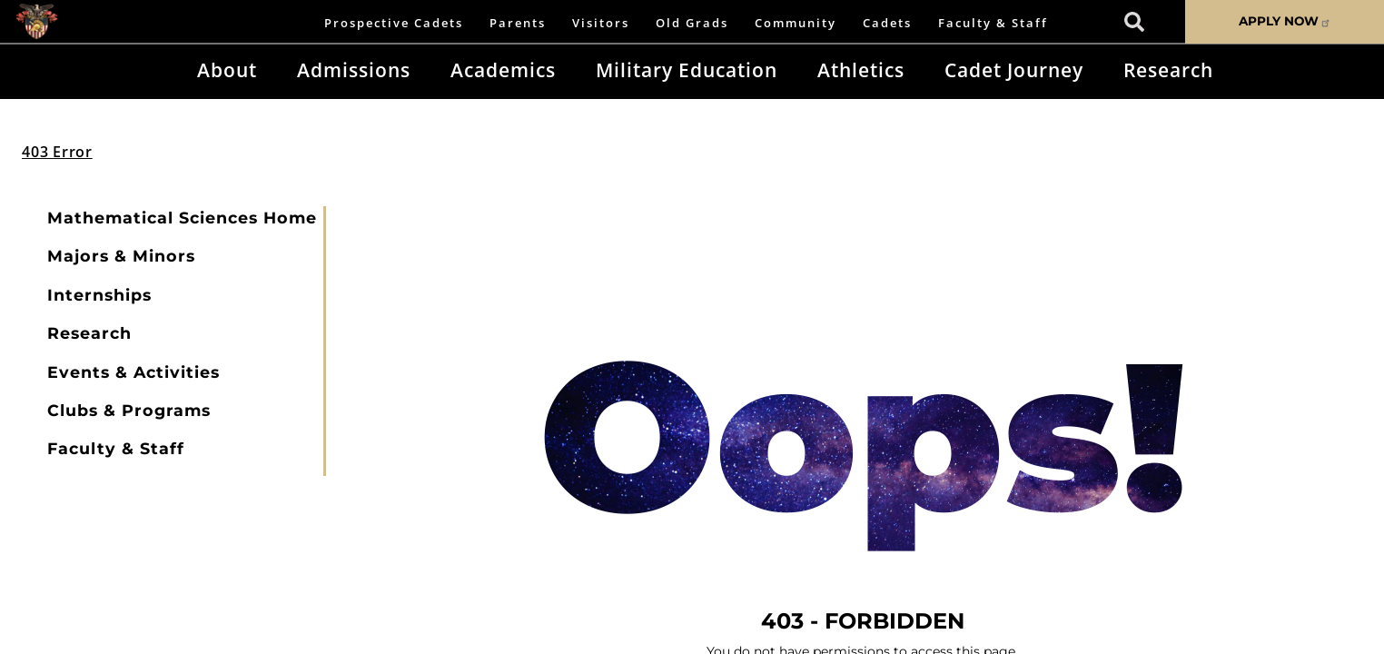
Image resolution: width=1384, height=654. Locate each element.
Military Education (686, 70)
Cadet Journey (1013, 70)
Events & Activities (133, 372)
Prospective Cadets (393, 23)
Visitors (600, 23)
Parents (517, 23)
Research (1168, 70)
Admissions (353, 70)
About (227, 70)
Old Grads (692, 23)
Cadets (887, 23)
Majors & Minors (121, 255)
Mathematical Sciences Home (182, 217)
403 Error (57, 152)
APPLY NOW (1285, 21)
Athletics (861, 70)
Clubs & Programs (129, 410)
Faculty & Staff (993, 23)
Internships (99, 294)
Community (795, 23)
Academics (503, 70)
